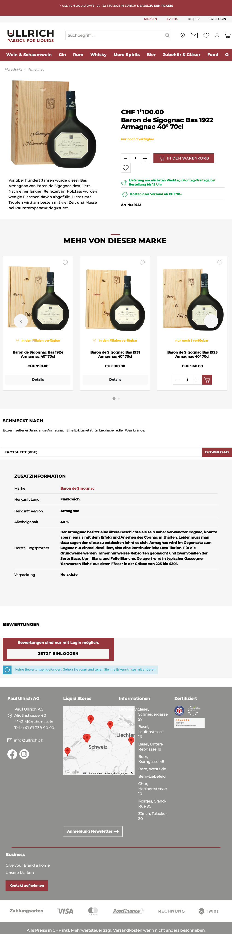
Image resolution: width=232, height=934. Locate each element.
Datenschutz (27, 929)
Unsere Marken (20, 859)
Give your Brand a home (28, 851)
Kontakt (126, 703)
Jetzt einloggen (58, 640)
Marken (126, 710)
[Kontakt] (194, 35)
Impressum (55, 929)
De (190, 19)
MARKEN (150, 19)
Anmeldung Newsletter (93, 817)
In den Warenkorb (184, 158)
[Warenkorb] (227, 35)
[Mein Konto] (217, 35)
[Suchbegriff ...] (114, 35)
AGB (7, 929)
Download (217, 438)
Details (37, 379)
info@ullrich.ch (29, 726)
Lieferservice (130, 695)
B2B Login (217, 19)
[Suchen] (167, 35)
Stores (125, 717)
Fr (197, 19)
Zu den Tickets (161, 5)
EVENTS (172, 19)
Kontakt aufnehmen (26, 872)
